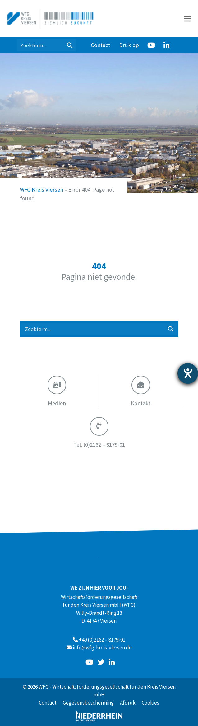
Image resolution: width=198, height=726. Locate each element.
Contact (100, 45)
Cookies (150, 702)
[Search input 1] (40, 45)
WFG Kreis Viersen (41, 189)
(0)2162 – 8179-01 (99, 444)
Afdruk (128, 702)
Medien (57, 403)
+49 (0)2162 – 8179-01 (102, 639)
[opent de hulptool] (187, 373)
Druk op (129, 45)
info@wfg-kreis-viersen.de (102, 647)
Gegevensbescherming (88, 702)
